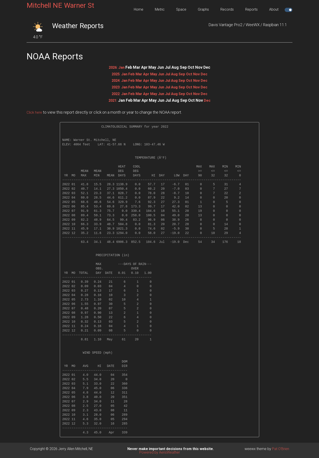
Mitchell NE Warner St (60, 5)
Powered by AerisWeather (159, 452)
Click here (35, 111)
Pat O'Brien (280, 448)
